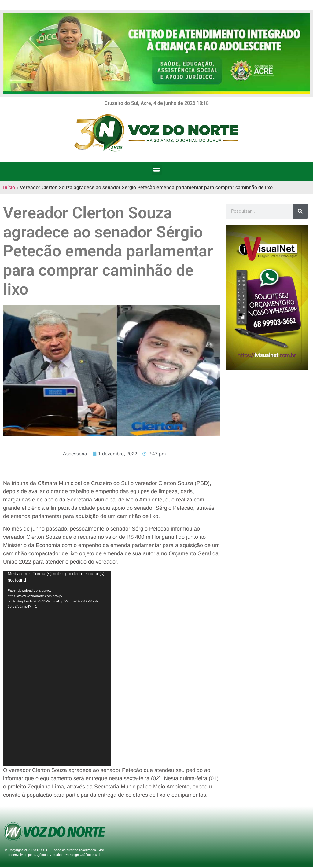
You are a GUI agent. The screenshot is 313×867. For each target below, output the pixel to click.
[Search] (300, 211)
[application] (57, 668)
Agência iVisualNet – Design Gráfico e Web (68, 855)
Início (9, 187)
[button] (157, 170)
